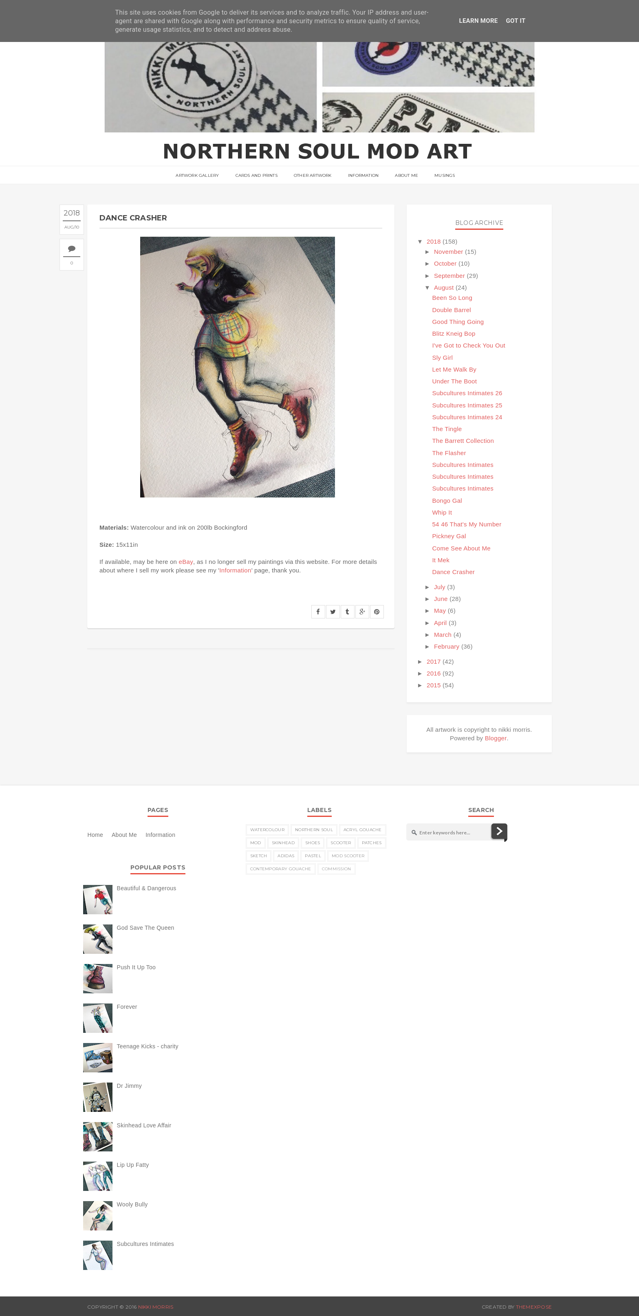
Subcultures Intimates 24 (467, 417)
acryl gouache (363, 829)
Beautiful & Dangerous (146, 888)
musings (444, 175)
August (444, 287)
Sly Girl (442, 357)
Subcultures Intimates (463, 464)
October (445, 263)
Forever (127, 1007)
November (448, 251)
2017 (434, 661)
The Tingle (447, 428)
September (449, 275)
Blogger (496, 738)
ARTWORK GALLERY (197, 175)
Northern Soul (314, 829)
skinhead (283, 842)
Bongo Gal (447, 500)
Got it (516, 20)
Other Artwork (313, 175)
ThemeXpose (534, 1307)
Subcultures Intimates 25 (467, 405)
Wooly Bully (132, 1204)
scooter (341, 842)
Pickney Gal (449, 536)
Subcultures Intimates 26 (467, 393)
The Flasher (449, 452)
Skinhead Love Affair (144, 1125)
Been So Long (452, 297)
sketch (258, 855)
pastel (313, 855)
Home (95, 835)
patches (372, 842)
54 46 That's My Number (466, 524)
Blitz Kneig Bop (453, 333)
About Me (406, 175)
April (440, 622)
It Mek (441, 560)
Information (363, 175)
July (439, 586)
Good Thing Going (458, 321)
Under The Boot (454, 381)
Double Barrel (451, 309)
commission (336, 868)
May (440, 610)
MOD (255, 842)
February (446, 646)
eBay (186, 561)
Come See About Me (461, 548)
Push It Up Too (136, 967)
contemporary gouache (280, 868)
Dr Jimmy (129, 1086)
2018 (434, 241)
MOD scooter (348, 855)
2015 (434, 685)
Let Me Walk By (454, 369)
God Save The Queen (145, 927)
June (441, 598)
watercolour (267, 829)
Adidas (286, 855)
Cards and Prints (257, 175)
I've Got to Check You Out (468, 345)
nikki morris (156, 1307)
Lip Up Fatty (133, 1165)
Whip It (442, 512)
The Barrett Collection (463, 440)
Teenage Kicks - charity (147, 1046)
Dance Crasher (453, 571)
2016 (434, 673)
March (443, 634)
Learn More (478, 20)
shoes (312, 842)
